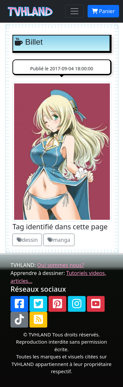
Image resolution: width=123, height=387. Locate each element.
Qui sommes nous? (60, 265)
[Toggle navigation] (74, 11)
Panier (103, 11)
